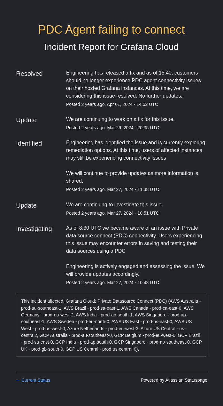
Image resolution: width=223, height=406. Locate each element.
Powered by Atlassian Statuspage (174, 380)
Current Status (33, 380)
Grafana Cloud (149, 47)
